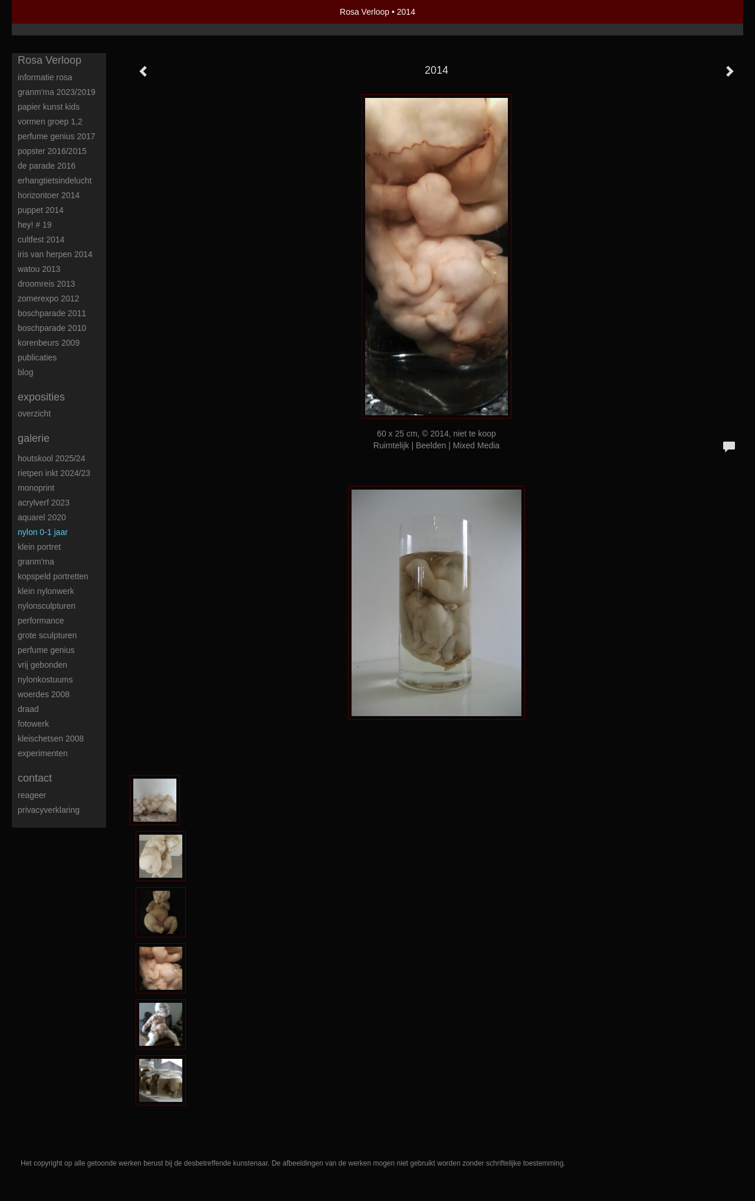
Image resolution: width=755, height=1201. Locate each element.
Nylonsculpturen (47, 606)
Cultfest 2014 (41, 239)
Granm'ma (36, 561)
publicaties (37, 357)
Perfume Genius (46, 650)
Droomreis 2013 (46, 283)
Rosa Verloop (364, 12)
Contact (35, 778)
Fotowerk (33, 724)
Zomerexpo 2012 (48, 298)
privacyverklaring (49, 810)
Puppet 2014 (41, 210)
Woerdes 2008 (44, 694)
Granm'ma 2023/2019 (57, 92)
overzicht (34, 413)
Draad (28, 709)
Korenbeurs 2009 (49, 342)
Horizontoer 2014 (49, 195)
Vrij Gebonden (42, 665)
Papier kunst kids (49, 106)
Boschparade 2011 (52, 313)
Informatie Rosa (45, 77)
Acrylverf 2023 (44, 502)
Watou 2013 (39, 269)
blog (25, 372)
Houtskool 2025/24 (51, 458)
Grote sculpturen (47, 635)
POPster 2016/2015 (52, 151)
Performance (41, 620)
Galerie (34, 438)
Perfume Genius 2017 (57, 136)
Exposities (41, 397)
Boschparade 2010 (52, 328)
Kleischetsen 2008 (51, 738)
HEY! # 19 (35, 224)
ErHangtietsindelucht (54, 180)
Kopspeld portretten (53, 576)
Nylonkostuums (45, 679)
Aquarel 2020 (42, 517)
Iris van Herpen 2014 (55, 254)
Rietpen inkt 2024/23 (54, 473)
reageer (32, 795)
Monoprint (36, 488)
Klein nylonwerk (46, 591)
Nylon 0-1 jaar (43, 532)
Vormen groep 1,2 (50, 121)
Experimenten (43, 753)
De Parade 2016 (47, 165)
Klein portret (39, 547)
